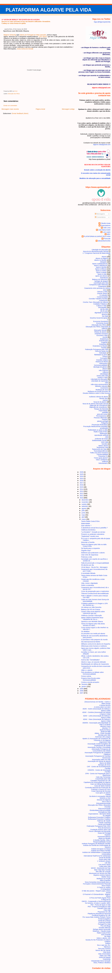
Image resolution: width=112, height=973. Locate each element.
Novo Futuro (106, 885)
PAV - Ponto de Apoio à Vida (100, 905)
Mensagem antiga (68, 109)
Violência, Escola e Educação (91, 615)
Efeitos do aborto (100, 332)
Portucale (107, 238)
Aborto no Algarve (102, 258)
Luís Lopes (106, 232)
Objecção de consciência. (98, 407)
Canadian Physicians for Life (100, 780)
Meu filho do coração (103, 871)
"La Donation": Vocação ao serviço (93, 532)
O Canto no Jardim (103, 887)
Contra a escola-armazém (90, 682)
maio (83, 515)
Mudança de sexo (102, 390)
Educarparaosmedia (103, 803)
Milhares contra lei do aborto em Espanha (95, 644)
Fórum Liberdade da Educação (99, 831)
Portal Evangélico (104, 919)
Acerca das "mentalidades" (90, 660)
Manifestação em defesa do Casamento (95, 664)
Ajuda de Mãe (105, 731)
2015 (82, 487)
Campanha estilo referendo (98, 285)
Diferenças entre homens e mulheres (94, 646)
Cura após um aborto (103, 793)
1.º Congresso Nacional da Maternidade (96, 253)
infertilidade (104, 374)
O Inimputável (105, 889)
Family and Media (104, 824)
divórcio (104, 314)
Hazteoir (107, 835)
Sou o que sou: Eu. (103, 945)
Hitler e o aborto (86, 670)
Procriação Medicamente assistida (95, 426)
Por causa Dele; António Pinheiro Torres (96, 917)
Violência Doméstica (88, 530)
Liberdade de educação (99, 379)
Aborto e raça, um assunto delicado (93, 662)
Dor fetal (105, 316)
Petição (104, 419)
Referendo (103, 433)
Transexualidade (102, 454)
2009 (82, 689)
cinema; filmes (102, 293)
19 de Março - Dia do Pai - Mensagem (94, 567)
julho (83, 510)
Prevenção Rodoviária (99, 425)
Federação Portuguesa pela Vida (96, 349)
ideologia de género (100, 367)
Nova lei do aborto (100, 402)
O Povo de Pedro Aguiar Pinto (99, 898)
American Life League (102, 737)
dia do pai (103, 311)
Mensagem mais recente (10, 109)
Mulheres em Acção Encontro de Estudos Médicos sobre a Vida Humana (96, 392)
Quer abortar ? (86, 525)
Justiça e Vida (102, 377)
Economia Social (102, 323)
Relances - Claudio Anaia (101, 931)
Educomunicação (104, 808)
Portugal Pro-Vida (104, 924)
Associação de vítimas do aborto (99, 761)
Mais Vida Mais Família (102, 870)
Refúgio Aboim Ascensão (101, 929)
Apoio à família (101, 267)
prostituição (104, 428)
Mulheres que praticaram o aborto (93, 553)
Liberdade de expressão (99, 381)
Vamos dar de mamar (102, 950)
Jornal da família (104, 857)
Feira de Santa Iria (101, 351)
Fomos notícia (86, 676)
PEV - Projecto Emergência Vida (99, 906)
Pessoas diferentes (100, 418)
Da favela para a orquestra (90, 548)
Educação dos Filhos (14, 93)
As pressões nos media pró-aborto (93, 633)
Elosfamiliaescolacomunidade (100, 810)
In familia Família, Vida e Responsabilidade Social (101, 841)
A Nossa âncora (104, 705)
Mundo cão (103, 398)
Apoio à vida (102, 274)
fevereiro (85, 684)
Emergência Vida (104, 812)
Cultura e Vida (101, 306)
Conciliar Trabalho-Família (98, 299)
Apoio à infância (100, 269)
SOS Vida (104, 442)
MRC (108, 234)
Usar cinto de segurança (89, 555)
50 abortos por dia (87, 565)
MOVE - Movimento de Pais (100, 868)
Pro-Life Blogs (105, 926)
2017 (82, 483)
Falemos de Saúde (103, 821)
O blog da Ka (105, 899)
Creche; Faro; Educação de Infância (95, 302)
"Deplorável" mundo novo (90, 536)
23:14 (15, 91)
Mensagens (100, 214)
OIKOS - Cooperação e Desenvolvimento (96, 901)
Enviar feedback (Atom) (20, 113)
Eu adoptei (106, 815)
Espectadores (105, 225)
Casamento (102, 286)
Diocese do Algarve (103, 800)
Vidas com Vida (105, 955)
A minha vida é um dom (102, 707)
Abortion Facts (105, 726)
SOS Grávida (105, 934)
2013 (82, 491)
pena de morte (102, 414)
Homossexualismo (104, 836)
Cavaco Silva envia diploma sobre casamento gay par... (93, 612)
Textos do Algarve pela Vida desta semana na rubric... (93, 624)
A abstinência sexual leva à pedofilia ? (94, 528)
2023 (82, 478)
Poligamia (104, 423)
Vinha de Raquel (104, 957)
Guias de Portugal (104, 833)
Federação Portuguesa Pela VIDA (98, 826)
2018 (82, 480)
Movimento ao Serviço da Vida (99, 873)
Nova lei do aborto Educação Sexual (95, 404)
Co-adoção (103, 295)
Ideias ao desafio (104, 838)
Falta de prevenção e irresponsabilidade (95, 563)
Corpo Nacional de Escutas (100, 791)
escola (105, 337)
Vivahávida (106, 959)
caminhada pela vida (101, 283)
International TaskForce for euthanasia (97, 856)
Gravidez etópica (102, 360)
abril (83, 517)
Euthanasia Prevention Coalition (99, 817)
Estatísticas (104, 339)
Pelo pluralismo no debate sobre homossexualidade (92, 673)
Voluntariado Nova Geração (100, 961)
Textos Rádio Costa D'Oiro (90, 521)
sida (106, 437)
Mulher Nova (106, 877)
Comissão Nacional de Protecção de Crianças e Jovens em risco (97, 788)
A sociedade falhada (88, 573)
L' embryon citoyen (103, 861)
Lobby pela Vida (104, 866)
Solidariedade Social (99, 440)
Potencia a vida (86, 557)
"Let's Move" (42, 36)
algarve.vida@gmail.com (101, 144)
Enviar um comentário (10, 105)
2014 (82, 489)
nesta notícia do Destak (25, 49)
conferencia (103, 300)
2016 (82, 485)
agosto (84, 508)
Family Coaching (104, 822)
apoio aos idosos (101, 276)
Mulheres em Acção (103, 878)
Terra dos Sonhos (104, 948)
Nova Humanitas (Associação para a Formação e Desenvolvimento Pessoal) (96, 883)
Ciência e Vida (102, 292)
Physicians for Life (104, 912)
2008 (82, 691)
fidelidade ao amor (100, 355)
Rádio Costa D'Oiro (103, 933)
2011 (82, 495)
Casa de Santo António (102, 786)
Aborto (104, 257)
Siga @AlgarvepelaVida (102, 22)
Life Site (107, 863)
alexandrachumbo (104, 241)
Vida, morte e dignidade (89, 583)
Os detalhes (85, 631)
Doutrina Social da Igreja (98, 318)
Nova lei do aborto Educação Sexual (95, 251)
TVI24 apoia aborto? (101, 458)
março (84, 519)
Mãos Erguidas (105, 880)
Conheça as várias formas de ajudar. (14, 23)
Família (103, 348)
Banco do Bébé (105, 763)
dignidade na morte (101, 313)
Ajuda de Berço (105, 730)
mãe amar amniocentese (99, 384)
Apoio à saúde (101, 272)
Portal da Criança (104, 920)
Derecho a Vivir (105, 798)
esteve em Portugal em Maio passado (33, 35)
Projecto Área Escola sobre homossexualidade (90, 679)
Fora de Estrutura (104, 828)
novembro (85, 502)
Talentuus (107, 947)
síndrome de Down (101, 439)
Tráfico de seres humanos (99, 453)
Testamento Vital (102, 447)
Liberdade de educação (100, 250)
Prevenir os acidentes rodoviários (92, 534)
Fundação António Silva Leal (100, 829)
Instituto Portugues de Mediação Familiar (96, 843)
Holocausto (103, 363)
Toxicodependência (100, 451)
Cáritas (107, 794)
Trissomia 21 (102, 456)
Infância (105, 372)
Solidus (107, 943)
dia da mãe (104, 309)
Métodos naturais (101, 386)
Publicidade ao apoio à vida (97, 430)
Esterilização (103, 341)
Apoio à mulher (101, 271)
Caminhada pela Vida (102, 779)
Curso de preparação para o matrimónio (95, 591)
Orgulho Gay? (86, 550)
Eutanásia (102, 344)
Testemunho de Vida (99, 449)
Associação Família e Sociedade (99, 747)
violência (105, 461)
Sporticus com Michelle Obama (16, 31)
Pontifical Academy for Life (101, 915)
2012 (82, 493)
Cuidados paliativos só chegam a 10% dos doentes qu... (94, 604)
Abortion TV (106, 728)
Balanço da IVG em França (90, 609)
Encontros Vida (102, 335)
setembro (85, 506)
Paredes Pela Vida (103, 908)
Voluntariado (102, 463)
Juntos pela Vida (102, 376)
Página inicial (40, 109)
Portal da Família (104, 922)
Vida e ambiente (101, 460)
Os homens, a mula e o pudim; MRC (97, 903)
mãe (106, 383)
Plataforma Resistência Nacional (99, 913)
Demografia (102, 307)
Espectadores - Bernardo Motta (99, 814)
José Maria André (104, 230)
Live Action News (104, 864)
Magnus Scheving (10, 35)
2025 (82, 474)
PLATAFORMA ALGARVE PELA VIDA (49, 10)
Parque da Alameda (101, 409)
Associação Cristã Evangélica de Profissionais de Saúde (99, 744)
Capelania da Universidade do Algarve (97, 782)
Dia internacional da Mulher (90, 642)
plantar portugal (102, 421)
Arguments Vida (104, 742)
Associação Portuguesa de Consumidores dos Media (101, 750)
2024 (82, 476)
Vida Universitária (104, 954)
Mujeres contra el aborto (102, 875)
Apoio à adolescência (99, 264)
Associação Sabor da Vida (101, 759)
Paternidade (103, 411)
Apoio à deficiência (100, 265)
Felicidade (102, 353)
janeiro (84, 686)
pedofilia (105, 412)
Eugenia (104, 342)
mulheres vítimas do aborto (98, 397)
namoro (105, 400)
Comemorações (102, 297)
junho (84, 513)
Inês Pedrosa (103, 370)
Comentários (100, 217)
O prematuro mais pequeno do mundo (94, 639)
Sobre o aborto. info (103, 938)
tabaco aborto (103, 446)
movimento (104, 388)
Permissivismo (101, 416)
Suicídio (104, 444)
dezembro (85, 500)
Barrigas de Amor (104, 765)
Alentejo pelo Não (104, 735)
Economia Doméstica (100, 321)
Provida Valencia (104, 927)
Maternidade (85, 523)
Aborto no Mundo (100, 260)
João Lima (106, 228)
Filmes (105, 356)
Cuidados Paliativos (100, 304)
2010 (82, 498)
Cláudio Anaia (105, 223)
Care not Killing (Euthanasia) (100, 784)
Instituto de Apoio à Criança (100, 849)
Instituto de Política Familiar (100, 850)
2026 (82, 472)
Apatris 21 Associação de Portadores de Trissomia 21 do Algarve (96, 739)
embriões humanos (101, 334)
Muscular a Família (87, 542)
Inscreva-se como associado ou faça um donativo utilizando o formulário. (26, 21)
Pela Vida (107, 910)
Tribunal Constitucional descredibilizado (95, 593)
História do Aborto (102, 362)
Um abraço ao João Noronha (91, 607)
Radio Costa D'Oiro (100, 432)
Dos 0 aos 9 (106, 801)
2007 (82, 693)
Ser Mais (107, 936)
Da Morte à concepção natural (99, 796)
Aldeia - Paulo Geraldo (102, 733)
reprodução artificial (101, 435)
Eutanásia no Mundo (100, 346)
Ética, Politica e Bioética (102, 962)
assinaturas (104, 278)
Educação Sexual (100, 330)
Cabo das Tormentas (103, 777)
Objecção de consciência (98, 405)
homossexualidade (100, 365)
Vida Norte (106, 952)
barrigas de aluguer (101, 281)
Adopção (103, 262)
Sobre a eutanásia (87, 585)
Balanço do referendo (99, 279)
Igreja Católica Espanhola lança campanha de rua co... (92, 618)
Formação (103, 358)
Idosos (105, 369)
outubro (84, 504)
